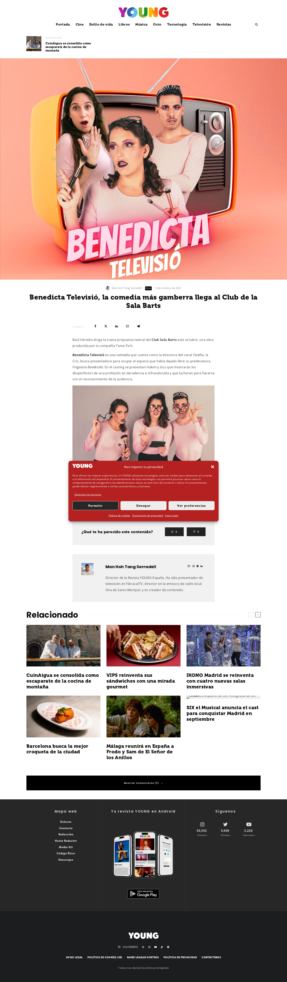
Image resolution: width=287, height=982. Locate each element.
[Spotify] (168, 947)
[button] (213, 467)
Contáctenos (211, 957)
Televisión (202, 24)
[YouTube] (155, 947)
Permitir (95, 506)
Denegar (143, 506)
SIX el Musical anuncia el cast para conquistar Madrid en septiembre (223, 713)
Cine (80, 24)
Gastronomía (53, 37)
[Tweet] (105, 326)
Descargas (65, 859)
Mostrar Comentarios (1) (143, 783)
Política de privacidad (180, 957)
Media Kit (66, 847)
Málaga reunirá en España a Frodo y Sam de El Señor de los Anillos (140, 752)
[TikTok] (162, 947)
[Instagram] (149, 947)
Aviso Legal (171, 515)
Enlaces (65, 821)
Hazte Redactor (66, 840)
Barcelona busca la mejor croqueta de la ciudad (57, 749)
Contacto (66, 828)
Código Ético (66, 853)
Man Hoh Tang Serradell (127, 288)
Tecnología (177, 24)
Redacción (65, 834)
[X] (143, 947)
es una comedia (101, 355)
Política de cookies (119, 515)
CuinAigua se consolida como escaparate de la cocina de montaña (68, 47)
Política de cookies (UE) (104, 957)
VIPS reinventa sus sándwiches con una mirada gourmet (152, 45)
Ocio (157, 24)
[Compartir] (95, 326)
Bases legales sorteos (143, 957)
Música (141, 24)
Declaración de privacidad (147, 515)
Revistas (224, 24)
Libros (124, 24)
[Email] (127, 326)
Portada (63, 24)
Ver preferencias (191, 506)
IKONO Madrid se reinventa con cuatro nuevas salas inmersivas (230, 45)
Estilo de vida (101, 24)
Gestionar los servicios (87, 494)
